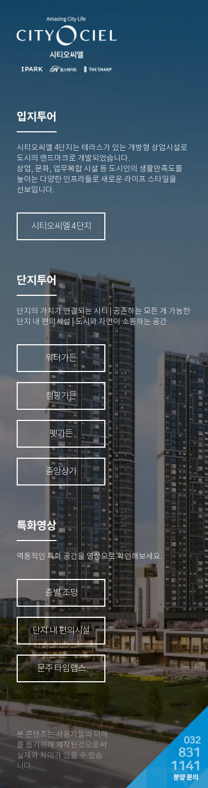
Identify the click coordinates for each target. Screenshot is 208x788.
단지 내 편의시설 (61, 630)
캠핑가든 (61, 395)
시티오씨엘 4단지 (61, 226)
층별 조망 (61, 592)
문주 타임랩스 (61, 668)
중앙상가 (61, 471)
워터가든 (61, 358)
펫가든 (61, 433)
